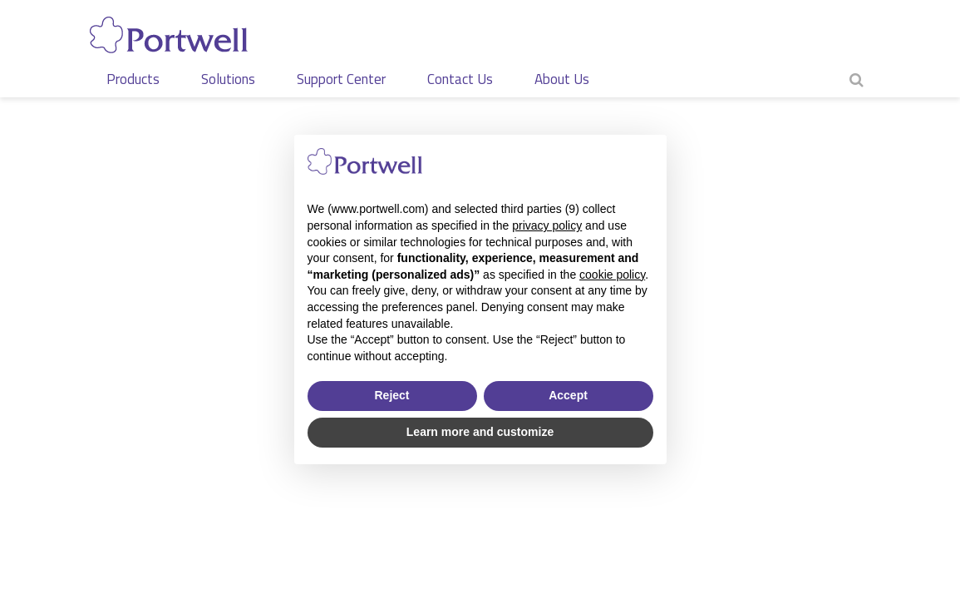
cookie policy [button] (612, 274)
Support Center (341, 79)
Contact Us (460, 79)
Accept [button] (568, 395)
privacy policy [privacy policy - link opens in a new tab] (547, 225)
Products (133, 79)
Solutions (228, 79)
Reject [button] (391, 395)
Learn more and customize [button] (480, 431)
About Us (561, 79)
